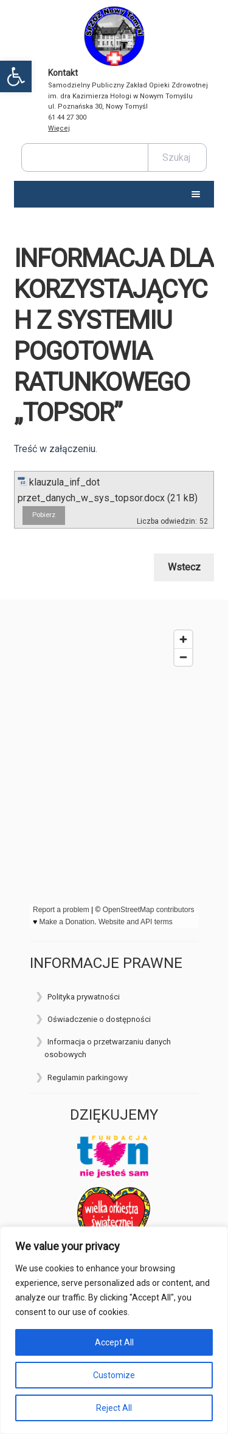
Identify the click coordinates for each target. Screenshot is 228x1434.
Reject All (114, 1408)
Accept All (114, 1342)
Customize (114, 1375)
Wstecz (184, 567)
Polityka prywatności (83, 996)
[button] (16, 76)
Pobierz (43, 515)
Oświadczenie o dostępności (99, 1019)
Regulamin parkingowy (87, 1077)
